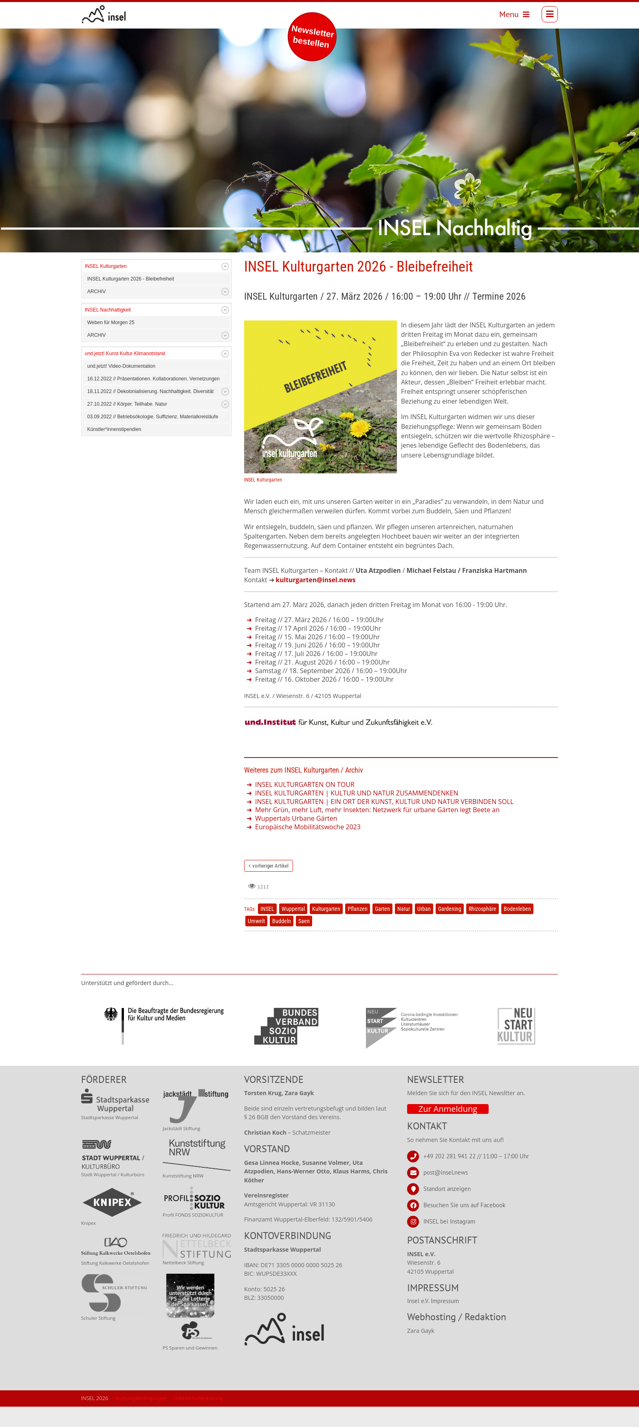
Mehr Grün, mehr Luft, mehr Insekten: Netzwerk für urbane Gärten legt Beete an (377, 830)
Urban (424, 929)
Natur (403, 929)
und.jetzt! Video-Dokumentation (121, 386)
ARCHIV (96, 312)
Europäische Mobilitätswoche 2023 (308, 847)
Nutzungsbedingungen (141, 1418)
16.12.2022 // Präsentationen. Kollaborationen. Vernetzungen (153, 399)
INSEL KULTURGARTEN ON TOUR (305, 804)
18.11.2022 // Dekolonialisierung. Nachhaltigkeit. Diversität (150, 412)
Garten (382, 929)
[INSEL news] (105, 15)
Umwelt (256, 941)
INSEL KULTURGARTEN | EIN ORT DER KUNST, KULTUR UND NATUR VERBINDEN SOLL (384, 821)
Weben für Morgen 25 (110, 343)
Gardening (449, 929)
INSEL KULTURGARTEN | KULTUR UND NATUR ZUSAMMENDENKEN (356, 813)
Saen (304, 941)
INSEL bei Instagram (449, 1242)
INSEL (267, 929)
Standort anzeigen (447, 1209)
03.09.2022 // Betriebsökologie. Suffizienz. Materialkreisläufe (152, 437)
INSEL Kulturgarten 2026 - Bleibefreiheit (130, 299)
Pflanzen (358, 929)
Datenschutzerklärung (198, 1418)
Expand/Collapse (225, 287)
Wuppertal (293, 929)
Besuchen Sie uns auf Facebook (464, 1225)
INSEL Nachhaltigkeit (108, 330)
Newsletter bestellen (313, 36)
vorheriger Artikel (270, 886)
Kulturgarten (326, 929)
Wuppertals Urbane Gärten (296, 838)
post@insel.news (445, 1193)
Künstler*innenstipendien (114, 450)
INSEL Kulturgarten (106, 286)
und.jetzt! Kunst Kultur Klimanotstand (125, 374)
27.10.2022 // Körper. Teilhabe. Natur (127, 424)
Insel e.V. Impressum (433, 1321)
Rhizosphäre (482, 929)
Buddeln (281, 941)
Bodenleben (517, 929)
